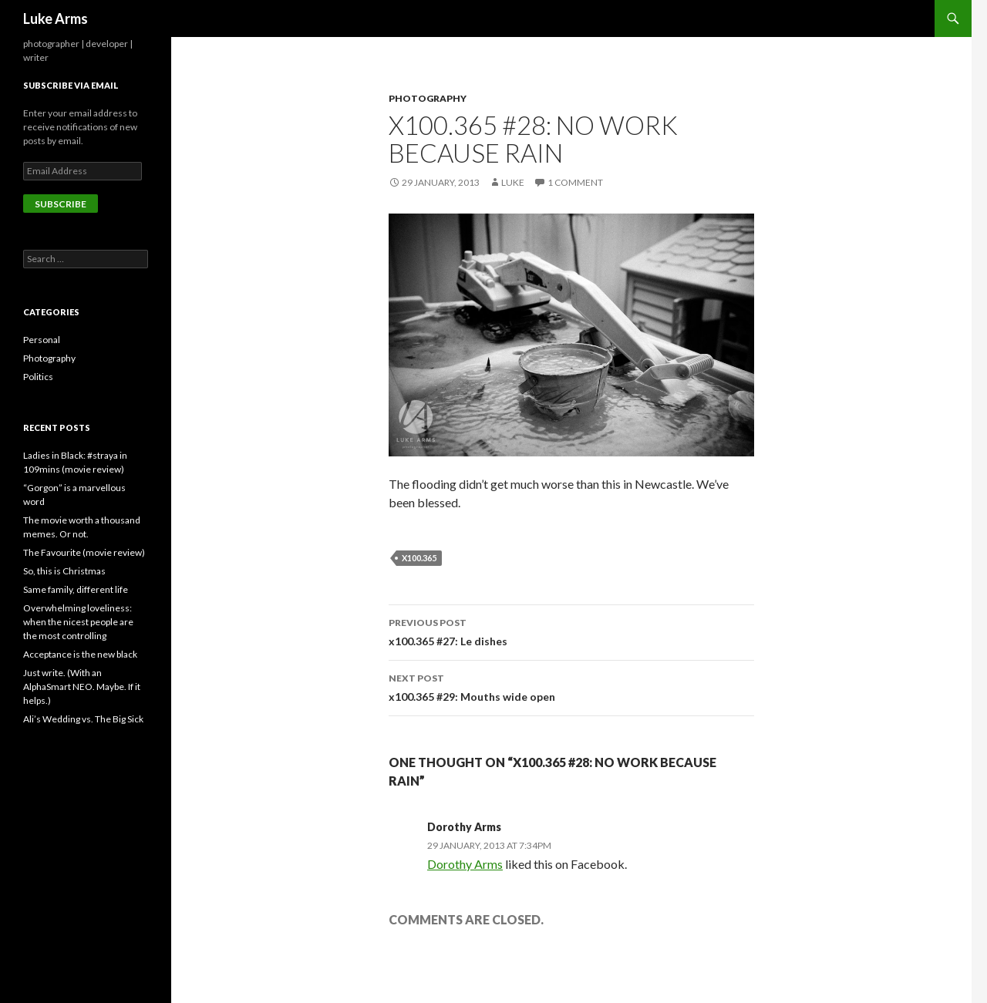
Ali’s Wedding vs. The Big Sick (83, 719)
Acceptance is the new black (80, 654)
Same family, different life (75, 589)
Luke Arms (55, 18)
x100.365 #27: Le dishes (571, 631)
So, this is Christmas (64, 571)
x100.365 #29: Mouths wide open (571, 686)
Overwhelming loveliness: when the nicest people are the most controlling (78, 621)
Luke (512, 182)
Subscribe (60, 204)
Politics (38, 376)
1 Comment (575, 182)
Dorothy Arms (464, 826)
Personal (41, 339)
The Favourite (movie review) (84, 552)
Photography (428, 98)
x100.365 (419, 558)
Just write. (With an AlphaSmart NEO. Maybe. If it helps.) (81, 686)
